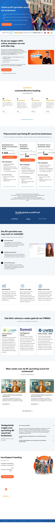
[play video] (41, 57)
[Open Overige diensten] (15, 2)
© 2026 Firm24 (5, 520)
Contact (50, 499)
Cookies (14, 520)
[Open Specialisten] (22, 2)
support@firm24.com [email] (31, 513)
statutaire (22, 430)
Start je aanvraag (9, 157)
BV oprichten (22, 490)
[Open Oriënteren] (28, 2)
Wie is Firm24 (41, 490)
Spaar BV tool (32, 497)
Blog (50, 491)
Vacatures (41, 492)
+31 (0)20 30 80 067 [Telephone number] (22, 513)
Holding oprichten (21, 493)
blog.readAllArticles (27, 410)
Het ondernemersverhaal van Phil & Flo (45, 28)
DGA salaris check (31, 495)
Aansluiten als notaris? (41, 495)
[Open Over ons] (33, 2)
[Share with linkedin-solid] (51, 520)
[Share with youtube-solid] (49, 520)
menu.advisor (41, 2)
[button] (36, 425)
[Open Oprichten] (9, 2)
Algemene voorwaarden (34, 520)
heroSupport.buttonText (7, 476)
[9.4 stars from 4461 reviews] (10, 496)
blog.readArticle (6, 404)
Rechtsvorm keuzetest (31, 491)
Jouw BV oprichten (6, 69)
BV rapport (31, 499)
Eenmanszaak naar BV (22, 497)
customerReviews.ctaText (27, 119)
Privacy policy (23, 520)
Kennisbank (51, 497)
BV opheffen (21, 499)
